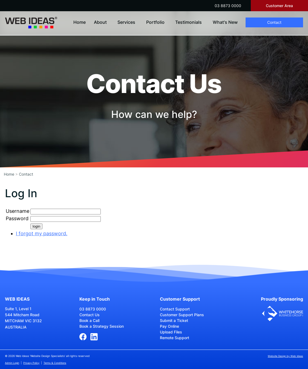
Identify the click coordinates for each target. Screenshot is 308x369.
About (100, 22)
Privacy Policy (31, 362)
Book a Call (89, 320)
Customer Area (279, 5)
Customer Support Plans (182, 314)
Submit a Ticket (174, 320)
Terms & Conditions (55, 362)
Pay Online (169, 326)
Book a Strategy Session (101, 326)
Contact (274, 22)
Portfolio (155, 22)
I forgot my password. (41, 233)
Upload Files (171, 332)
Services (126, 22)
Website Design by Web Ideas (285, 356)
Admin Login (12, 362)
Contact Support (175, 309)
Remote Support (174, 337)
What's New (225, 22)
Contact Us (89, 314)
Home (79, 22)
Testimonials (188, 22)
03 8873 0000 (228, 5)
